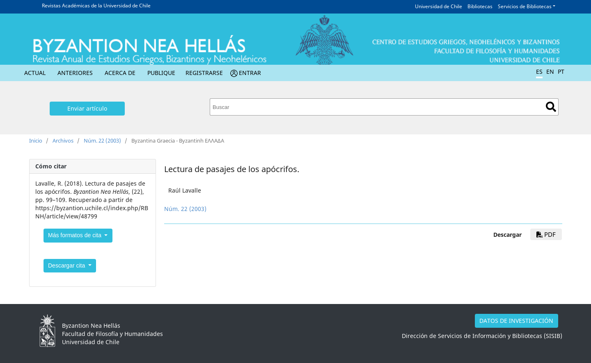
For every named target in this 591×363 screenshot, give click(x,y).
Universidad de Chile (438, 6)
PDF (546, 234)
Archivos (63, 140)
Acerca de (120, 73)
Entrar (250, 73)
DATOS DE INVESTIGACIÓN (516, 320)
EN (550, 71)
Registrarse (204, 73)
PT (561, 71)
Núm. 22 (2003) (102, 140)
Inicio (35, 140)
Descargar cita (67, 265)
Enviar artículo (87, 108)
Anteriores (75, 73)
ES (539, 71)
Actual (35, 73)
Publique (161, 73)
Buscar (551, 107)
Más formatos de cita (75, 235)
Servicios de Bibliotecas (525, 6)
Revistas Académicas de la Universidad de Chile (96, 5)
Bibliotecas (479, 6)
